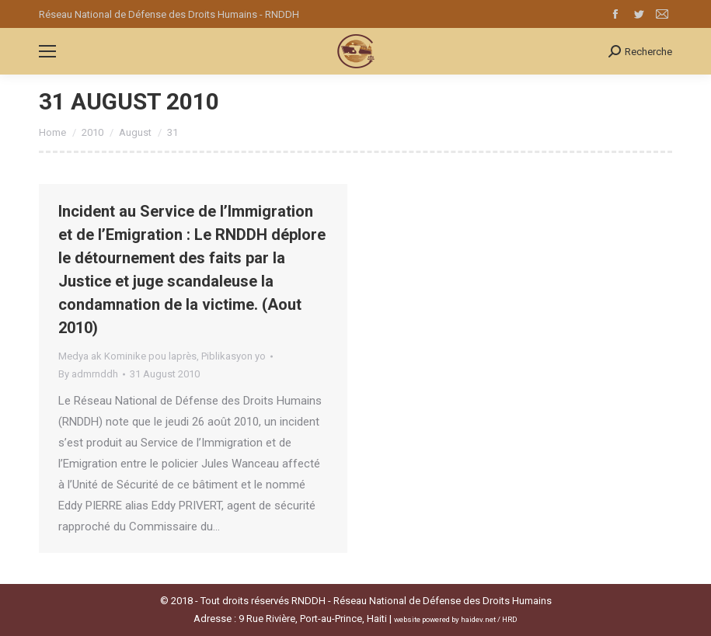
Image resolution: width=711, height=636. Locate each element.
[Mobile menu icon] (47, 51)
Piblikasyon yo (233, 356)
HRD (510, 619)
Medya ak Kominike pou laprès (127, 356)
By (88, 374)
